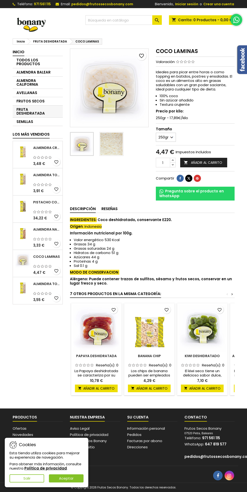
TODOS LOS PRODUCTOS (28, 62)
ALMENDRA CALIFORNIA (27, 82)
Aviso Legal (79, 428)
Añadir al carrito (203, 162)
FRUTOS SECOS (30, 101)
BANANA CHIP (149, 356)
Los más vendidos (31, 134)
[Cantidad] (163, 162)
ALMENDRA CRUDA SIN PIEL (47, 148)
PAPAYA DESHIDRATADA (96, 356)
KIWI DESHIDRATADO (202, 356)
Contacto (195, 417)
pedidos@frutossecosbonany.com (102, 4)
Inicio (18, 52)
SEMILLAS (24, 121)
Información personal (146, 428)
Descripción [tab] (83, 209)
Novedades (23, 434)
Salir (27, 478)
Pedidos (134, 434)
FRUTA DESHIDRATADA (30, 111)
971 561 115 (42, 4)
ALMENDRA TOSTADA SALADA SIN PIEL (47, 284)
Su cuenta (137, 417)
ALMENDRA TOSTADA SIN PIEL (47, 175)
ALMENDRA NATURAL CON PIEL (47, 229)
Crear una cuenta (218, 4)
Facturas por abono (144, 440)
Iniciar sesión (186, 4)
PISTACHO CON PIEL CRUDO (47, 202)
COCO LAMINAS (46, 257)
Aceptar (66, 478)
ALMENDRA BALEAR (33, 72)
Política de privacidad (89, 434)
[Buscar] (123, 20)
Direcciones (137, 447)
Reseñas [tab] (109, 209)
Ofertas (19, 428)
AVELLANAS (26, 92)
